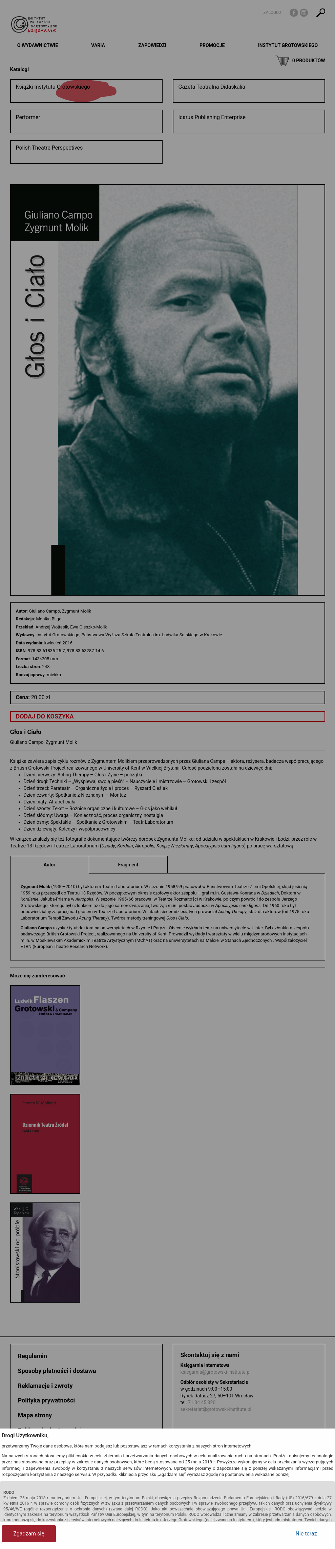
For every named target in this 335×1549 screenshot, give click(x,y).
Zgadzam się (28, 1533)
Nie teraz (306, 1533)
